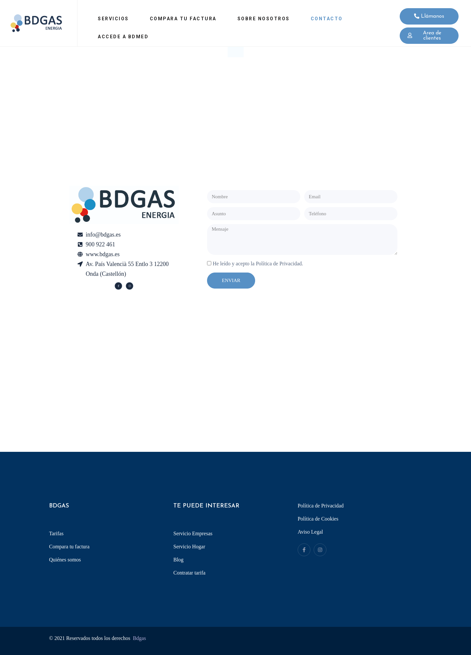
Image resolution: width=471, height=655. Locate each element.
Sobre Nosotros (263, 18)
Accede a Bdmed (123, 36)
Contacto (327, 18)
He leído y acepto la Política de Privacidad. (258, 263)
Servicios (113, 18)
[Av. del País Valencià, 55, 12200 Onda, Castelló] (235, 386)
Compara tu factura (183, 18)
